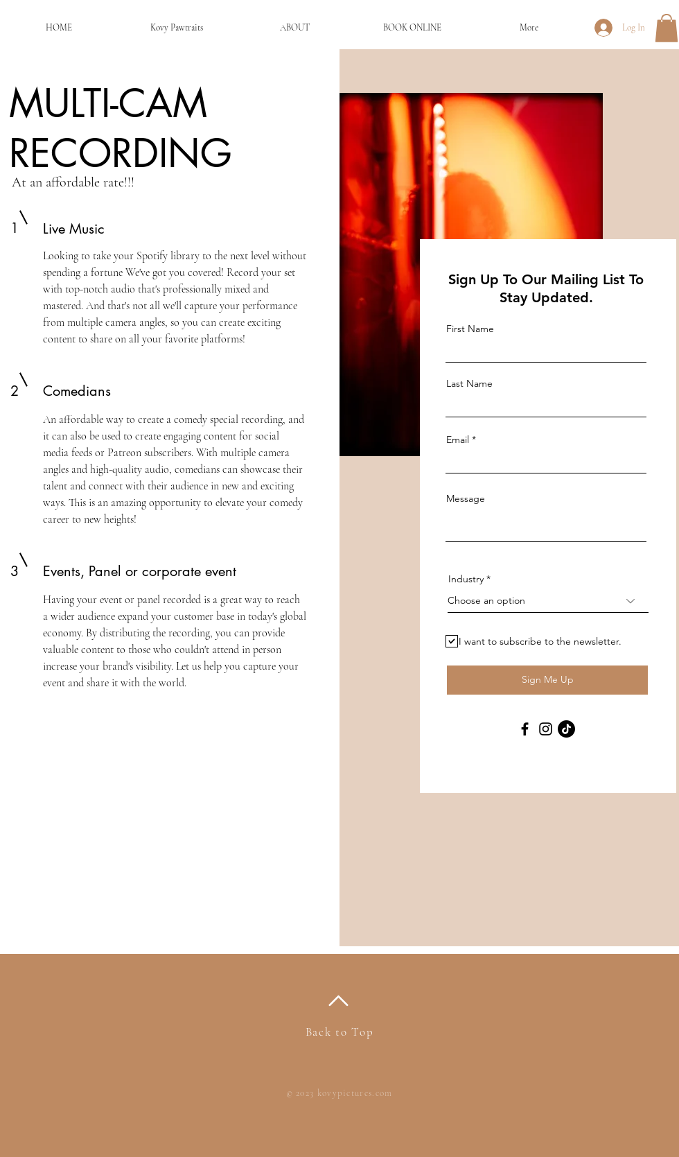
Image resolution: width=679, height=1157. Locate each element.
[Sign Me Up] (547, 680)
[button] (666, 28)
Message (465, 498)
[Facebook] (525, 729)
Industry (466, 579)
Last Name (469, 383)
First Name (470, 328)
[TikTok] (566, 729)
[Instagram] (545, 729)
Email (457, 439)
